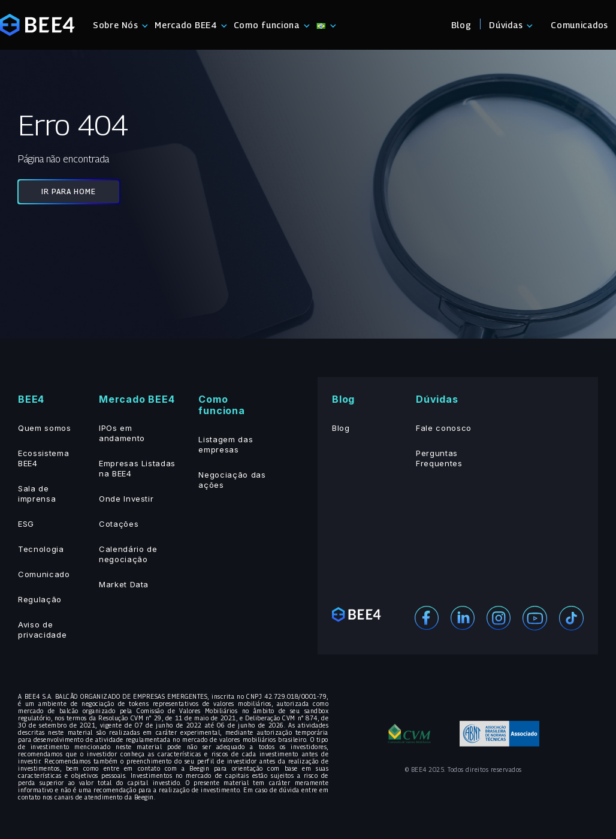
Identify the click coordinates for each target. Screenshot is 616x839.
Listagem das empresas (225, 444)
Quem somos (44, 428)
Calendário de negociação (128, 554)
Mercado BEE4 (185, 25)
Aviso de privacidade (42, 629)
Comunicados (579, 25)
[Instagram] (499, 617)
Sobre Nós (115, 25)
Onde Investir (126, 498)
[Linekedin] (463, 617)
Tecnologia (41, 549)
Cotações (118, 524)
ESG (26, 524)
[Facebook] (427, 617)
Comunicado (44, 574)
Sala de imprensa (37, 493)
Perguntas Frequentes (439, 458)
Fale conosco (444, 428)
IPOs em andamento (122, 433)
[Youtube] (535, 617)
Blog (461, 25)
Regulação (40, 599)
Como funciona (267, 25)
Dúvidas (506, 25)
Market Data (124, 584)
